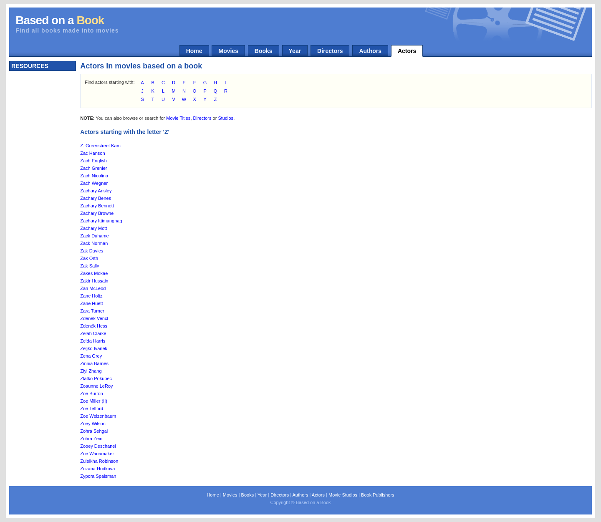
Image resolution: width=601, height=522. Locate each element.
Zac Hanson (92, 153)
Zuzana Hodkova (97, 468)
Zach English (93, 160)
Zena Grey (91, 355)
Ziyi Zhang (90, 370)
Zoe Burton (91, 393)
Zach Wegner (94, 183)
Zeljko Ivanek (93, 348)
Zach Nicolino (94, 175)
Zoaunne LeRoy (96, 385)
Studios (225, 118)
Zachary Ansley (95, 190)
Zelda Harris (92, 340)
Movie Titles (178, 118)
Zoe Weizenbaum (98, 416)
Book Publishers (377, 494)
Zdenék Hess (93, 325)
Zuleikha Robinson (99, 461)
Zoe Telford (91, 408)
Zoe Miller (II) (93, 400)
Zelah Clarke (93, 333)
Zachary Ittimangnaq (101, 220)
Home (194, 51)
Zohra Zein (91, 438)
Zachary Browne (97, 213)
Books (264, 51)
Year (295, 51)
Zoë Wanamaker (97, 453)
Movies (228, 51)
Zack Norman (94, 243)
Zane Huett (91, 303)
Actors (407, 51)
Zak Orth (89, 258)
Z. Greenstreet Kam (100, 145)
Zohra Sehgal (94, 431)
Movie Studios (342, 494)
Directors (330, 51)
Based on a (59, 20)
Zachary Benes (95, 198)
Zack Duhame (94, 235)
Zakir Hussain (94, 280)
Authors (370, 51)
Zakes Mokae (94, 273)
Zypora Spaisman (98, 476)
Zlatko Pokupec (96, 378)
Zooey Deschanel (98, 446)
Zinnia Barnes (94, 363)
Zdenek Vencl (94, 318)
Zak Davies (91, 250)
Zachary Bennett (97, 205)
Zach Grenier (93, 168)
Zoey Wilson (93, 423)
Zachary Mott (93, 228)
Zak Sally (89, 265)
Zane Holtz (91, 295)
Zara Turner (92, 310)
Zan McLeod (93, 288)
